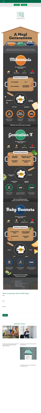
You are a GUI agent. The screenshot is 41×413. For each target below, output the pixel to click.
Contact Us (17, 4)
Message (4, 306)
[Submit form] (5, 315)
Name (4, 295)
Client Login (24, 4)
